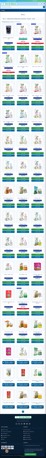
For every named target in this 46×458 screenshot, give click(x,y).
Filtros (23, 14)
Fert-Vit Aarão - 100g (8, 331)
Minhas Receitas (27, 439)
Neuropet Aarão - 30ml (8, 224)
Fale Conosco (26, 429)
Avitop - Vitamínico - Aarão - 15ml (37, 96)
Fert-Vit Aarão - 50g (23, 274)
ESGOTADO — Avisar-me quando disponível (8, 363)
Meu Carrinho (26, 435)
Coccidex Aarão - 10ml (37, 249)
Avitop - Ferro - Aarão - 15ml (37, 37)
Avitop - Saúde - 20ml (23, 37)
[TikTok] (30, 424)
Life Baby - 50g (37, 198)
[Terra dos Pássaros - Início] (19, 3)
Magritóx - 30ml (23, 224)
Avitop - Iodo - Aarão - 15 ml (37, 66)
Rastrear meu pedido (11, 0)
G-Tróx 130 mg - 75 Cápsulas (23, 380)
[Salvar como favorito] (14, 25)
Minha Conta (26, 433)
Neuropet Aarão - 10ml (23, 359)
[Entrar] (42, 4)
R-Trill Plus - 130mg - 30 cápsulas (37, 275)
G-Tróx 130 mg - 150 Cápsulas (8, 402)
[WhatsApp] (16, 424)
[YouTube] (24, 424)
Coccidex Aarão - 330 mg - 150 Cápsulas (37, 403)
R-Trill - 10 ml (23, 249)
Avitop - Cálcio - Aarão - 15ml (23, 121)
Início (4, 18)
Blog (2, 439)
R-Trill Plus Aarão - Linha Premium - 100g (8, 381)
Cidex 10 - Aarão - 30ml (8, 274)
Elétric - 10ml (37, 172)
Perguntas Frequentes (28, 431)
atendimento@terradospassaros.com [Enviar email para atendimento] (31, 445)
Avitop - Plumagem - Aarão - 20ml (23, 67)
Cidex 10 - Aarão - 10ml (23, 172)
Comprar (8, 46)
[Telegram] (27, 424)
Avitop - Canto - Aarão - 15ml (8, 66)
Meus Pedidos (26, 437)
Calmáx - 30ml (37, 224)
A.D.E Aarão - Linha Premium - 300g (8, 38)
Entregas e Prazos (5, 435)
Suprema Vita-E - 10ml (23, 147)
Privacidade (4, 433)
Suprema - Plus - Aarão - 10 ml (37, 121)
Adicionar (8, 49)
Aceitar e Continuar (30, 454)
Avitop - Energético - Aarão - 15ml (8, 122)
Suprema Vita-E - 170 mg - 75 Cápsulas (23, 302)
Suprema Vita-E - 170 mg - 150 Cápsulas (37, 381)
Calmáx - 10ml (8, 172)
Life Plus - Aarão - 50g (37, 359)
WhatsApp (34, 0)
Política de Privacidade (29, 451)
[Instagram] (19, 424)
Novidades (4, 437)
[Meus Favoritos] (39, 4)
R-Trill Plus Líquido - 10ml (8, 359)
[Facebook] (22, 424)
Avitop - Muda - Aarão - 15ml (23, 95)
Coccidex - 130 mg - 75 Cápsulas (37, 332)
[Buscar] (44, 7)
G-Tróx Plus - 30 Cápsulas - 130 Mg (8, 302)
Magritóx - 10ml (37, 147)
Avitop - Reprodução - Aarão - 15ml (8, 96)
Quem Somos (4, 429)
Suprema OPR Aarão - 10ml (8, 147)
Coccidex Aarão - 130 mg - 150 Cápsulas (23, 403)
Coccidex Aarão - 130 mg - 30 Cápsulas (37, 302)
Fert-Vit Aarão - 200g (23, 331)
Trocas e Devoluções (6, 431)
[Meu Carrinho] (44, 4)
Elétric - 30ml (8, 249)
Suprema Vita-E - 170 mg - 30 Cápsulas (23, 199)
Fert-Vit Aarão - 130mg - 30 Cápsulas (8, 199)
